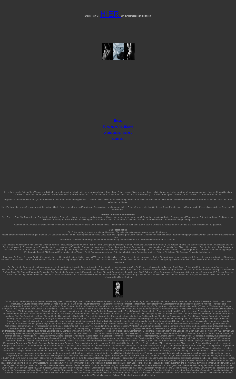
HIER (110, 14)
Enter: (118, 120)
